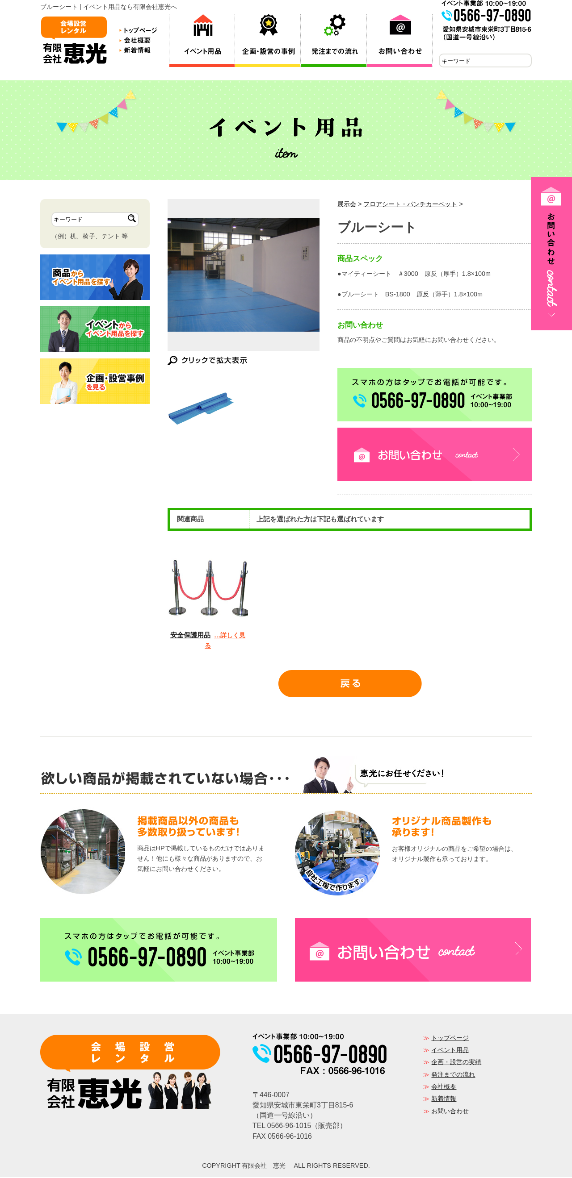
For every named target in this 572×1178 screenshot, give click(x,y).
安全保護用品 (190, 636)
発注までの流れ (453, 1075)
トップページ (450, 1038)
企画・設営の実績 (456, 1062)
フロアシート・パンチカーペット (410, 204)
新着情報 (443, 1099)
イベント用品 (450, 1050)
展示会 (346, 204)
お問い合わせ (450, 1112)
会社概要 (443, 1087)
